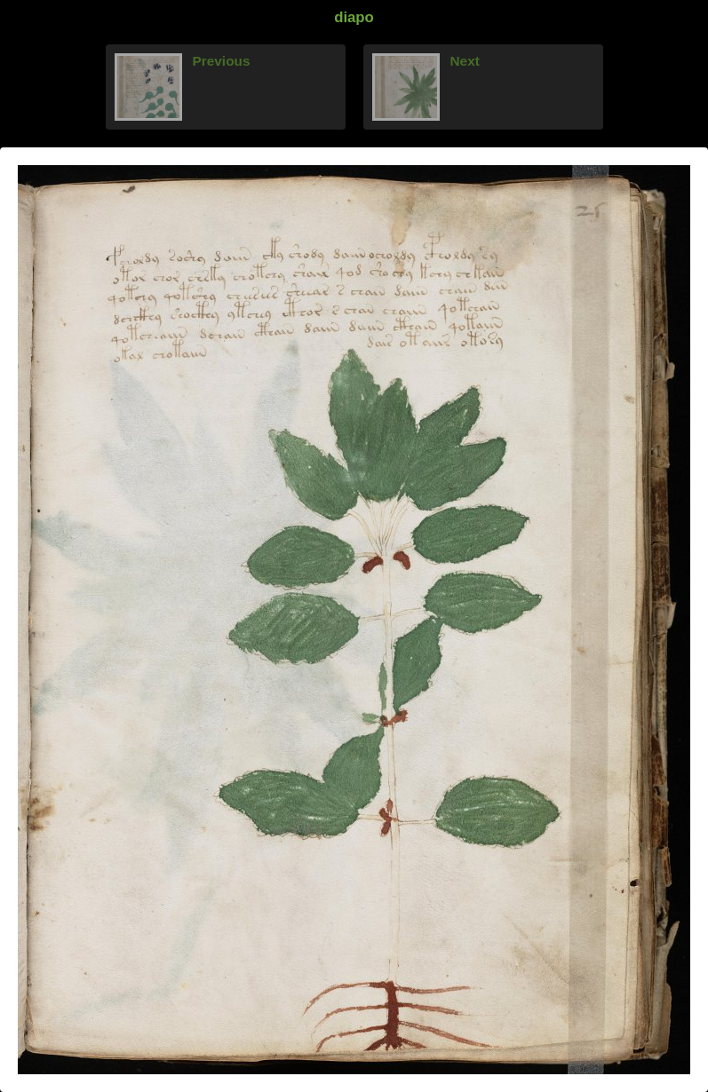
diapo (354, 17)
